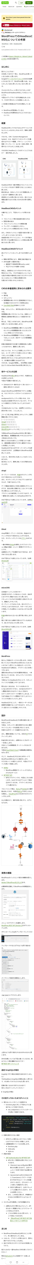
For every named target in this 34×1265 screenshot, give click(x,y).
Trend (4, 6)
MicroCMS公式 (6, 629)
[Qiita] (5, 2)
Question (19, 6)
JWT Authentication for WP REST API (18, 1158)
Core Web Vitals (9, 305)
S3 (27, 734)
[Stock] (17, 1262)
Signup (29, 3)
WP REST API (8, 775)
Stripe (12, 544)
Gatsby (24, 789)
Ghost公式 (4, 561)
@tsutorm (9, 1256)
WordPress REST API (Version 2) (11, 925)
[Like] (11, 1262)
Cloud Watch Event (12, 750)
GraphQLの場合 (8, 1092)
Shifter (6, 768)
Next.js (18, 789)
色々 (13, 376)
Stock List (11, 6)
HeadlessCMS (18, 44)
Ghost (4, 424)
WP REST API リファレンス (10, 1064)
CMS (11, 44)
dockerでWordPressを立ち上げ (11, 882)
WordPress (5, 44)
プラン (24, 538)
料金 (18, 475)
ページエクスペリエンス (15, 79)
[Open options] (23, 1262)
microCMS (5, 427)
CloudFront (12, 794)
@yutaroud (6, 30)
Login (21, 3)
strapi (4, 422)
